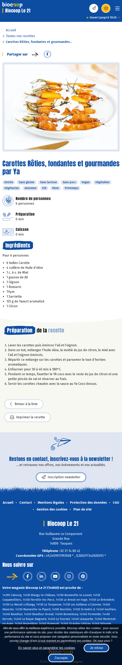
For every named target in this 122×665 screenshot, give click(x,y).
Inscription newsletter (61, 477)
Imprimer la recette (27, 417)
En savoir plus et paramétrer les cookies (46, 648)
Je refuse (96, 648)
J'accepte (61, 658)
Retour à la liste (24, 404)
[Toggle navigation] (117, 9)
